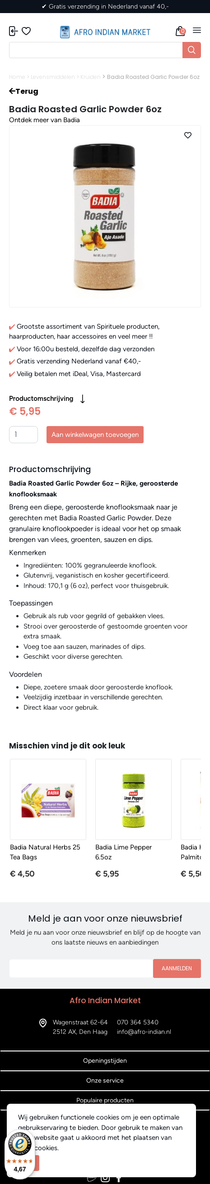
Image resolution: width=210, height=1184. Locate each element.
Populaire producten (105, 1100)
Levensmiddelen (53, 77)
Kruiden (90, 77)
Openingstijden (105, 1061)
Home (17, 77)
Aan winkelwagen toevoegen (95, 435)
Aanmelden (177, 968)
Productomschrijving (47, 399)
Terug (23, 91)
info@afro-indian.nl (144, 1032)
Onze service (105, 1080)
